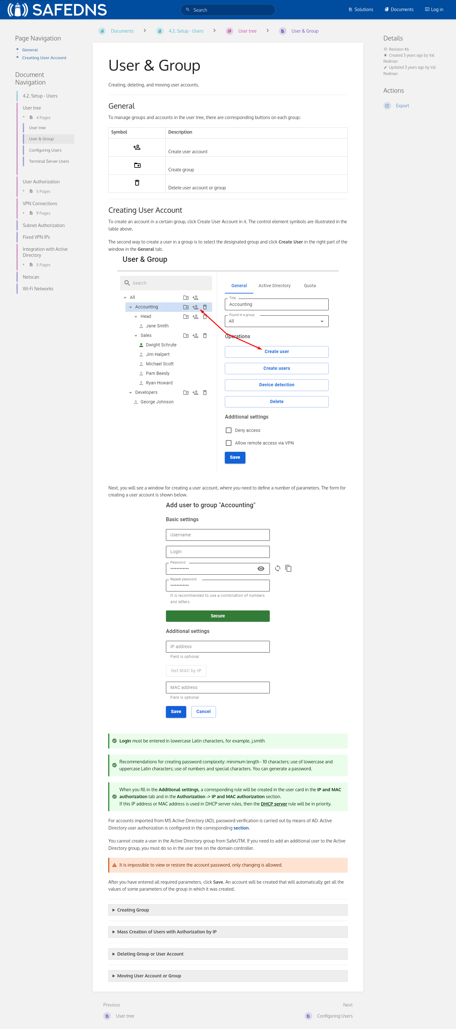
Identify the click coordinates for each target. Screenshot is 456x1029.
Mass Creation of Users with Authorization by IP (167, 931)
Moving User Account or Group (149, 975)
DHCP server (274, 803)
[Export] (412, 105)
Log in (434, 9)
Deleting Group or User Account (150, 953)
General (30, 49)
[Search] (189, 9)
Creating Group (133, 909)
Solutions (360, 9)
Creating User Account (44, 57)
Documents (399, 9)
